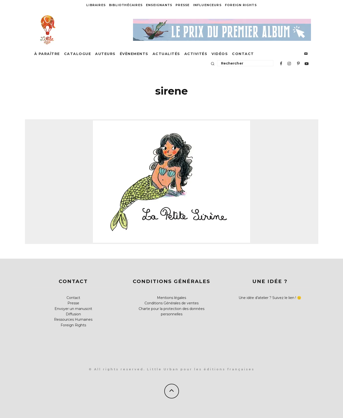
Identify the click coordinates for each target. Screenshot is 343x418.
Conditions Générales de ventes (171, 303)
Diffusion (73, 314)
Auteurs (105, 54)
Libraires (96, 5)
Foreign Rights (241, 5)
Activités (196, 54)
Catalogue (77, 54)
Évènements (134, 54)
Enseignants (159, 5)
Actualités (166, 54)
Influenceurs (207, 5)
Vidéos (219, 54)
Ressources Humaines (73, 319)
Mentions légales (171, 298)
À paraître (47, 54)
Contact (243, 54)
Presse (182, 5)
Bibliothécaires (126, 5)
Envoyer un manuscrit (73, 309)
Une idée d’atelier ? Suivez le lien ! (267, 298)
